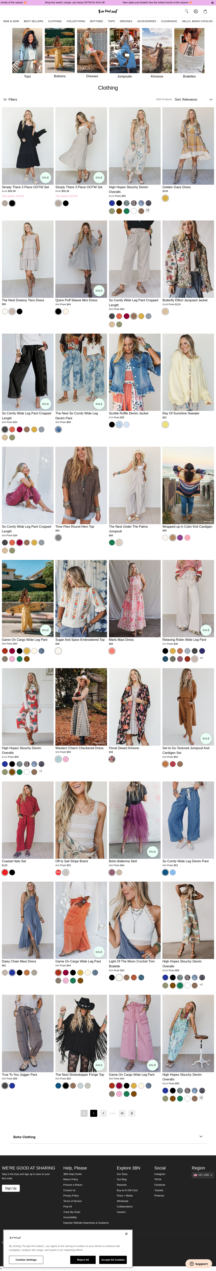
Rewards (122, 1185)
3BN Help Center (72, 1174)
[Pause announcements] (212, 2)
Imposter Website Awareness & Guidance (86, 1222)
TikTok (157, 1179)
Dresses (126, 21)
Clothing (55, 21)
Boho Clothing (108, 1137)
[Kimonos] (158, 54)
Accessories (146, 21)
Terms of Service (72, 1201)
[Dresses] (93, 54)
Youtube (158, 1190)
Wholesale (122, 1201)
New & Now (11, 21)
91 (122, 1113)
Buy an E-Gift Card (127, 1190)
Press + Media (125, 1195)
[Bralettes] (190, 54)
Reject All (83, 1259)
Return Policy (70, 1179)
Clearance (169, 21)
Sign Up (10, 1188)
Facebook (159, 1185)
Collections (76, 21)
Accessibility (70, 1217)
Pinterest (159, 1195)
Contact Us (69, 1190)
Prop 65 (67, 1206)
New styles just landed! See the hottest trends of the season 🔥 (173, 2)
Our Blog (122, 1179)
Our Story (122, 1174)
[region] (68, 1249)
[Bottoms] (61, 54)
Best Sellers (33, 21)
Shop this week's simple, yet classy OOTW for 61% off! (90, 2)
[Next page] (131, 1113)
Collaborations (125, 1206)
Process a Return (72, 1185)
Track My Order (71, 1212)
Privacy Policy (71, 1195)
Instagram (159, 1174)
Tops (111, 21)
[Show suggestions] (203, 1175)
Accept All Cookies (113, 1259)
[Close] (126, 1234)
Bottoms (96, 21)
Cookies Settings (26, 1259)
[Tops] (27, 54)
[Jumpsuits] (126, 54)
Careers (121, 1212)
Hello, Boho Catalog (197, 21)
